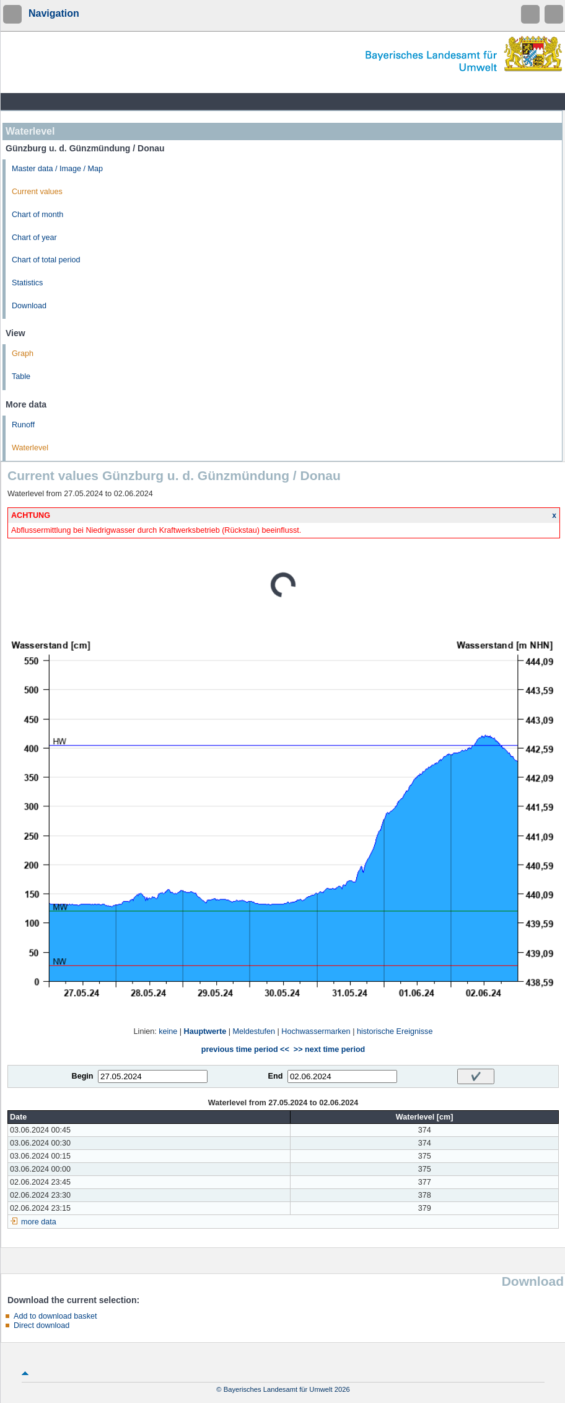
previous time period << (245, 1049)
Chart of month (37, 214)
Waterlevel (30, 447)
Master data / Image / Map (57, 168)
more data (38, 1222)
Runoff (23, 425)
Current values (37, 191)
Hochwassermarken (315, 1031)
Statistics (27, 282)
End (275, 1076)
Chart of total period (46, 260)
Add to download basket (55, 1316)
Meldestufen (253, 1031)
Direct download (41, 1325)
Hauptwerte (205, 1031)
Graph (22, 353)
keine (168, 1031)
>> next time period (329, 1049)
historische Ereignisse (395, 1031)
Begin (83, 1076)
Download (29, 305)
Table (21, 376)
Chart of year (34, 237)
